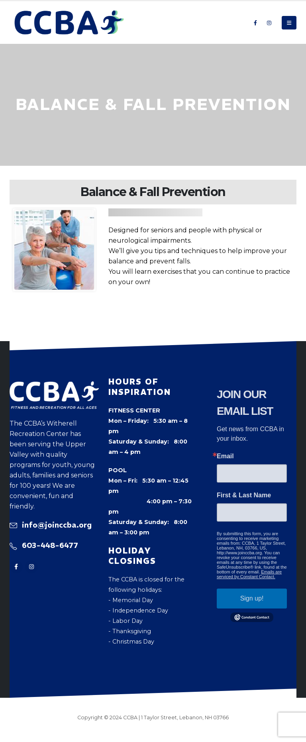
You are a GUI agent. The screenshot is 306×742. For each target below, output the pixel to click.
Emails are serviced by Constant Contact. (249, 574)
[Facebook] (255, 22)
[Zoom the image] (54, 386)
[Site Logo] (69, 22)
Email (225, 456)
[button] (289, 22)
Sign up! (252, 598)
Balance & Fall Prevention (153, 192)
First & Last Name (244, 495)
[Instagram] (269, 22)
